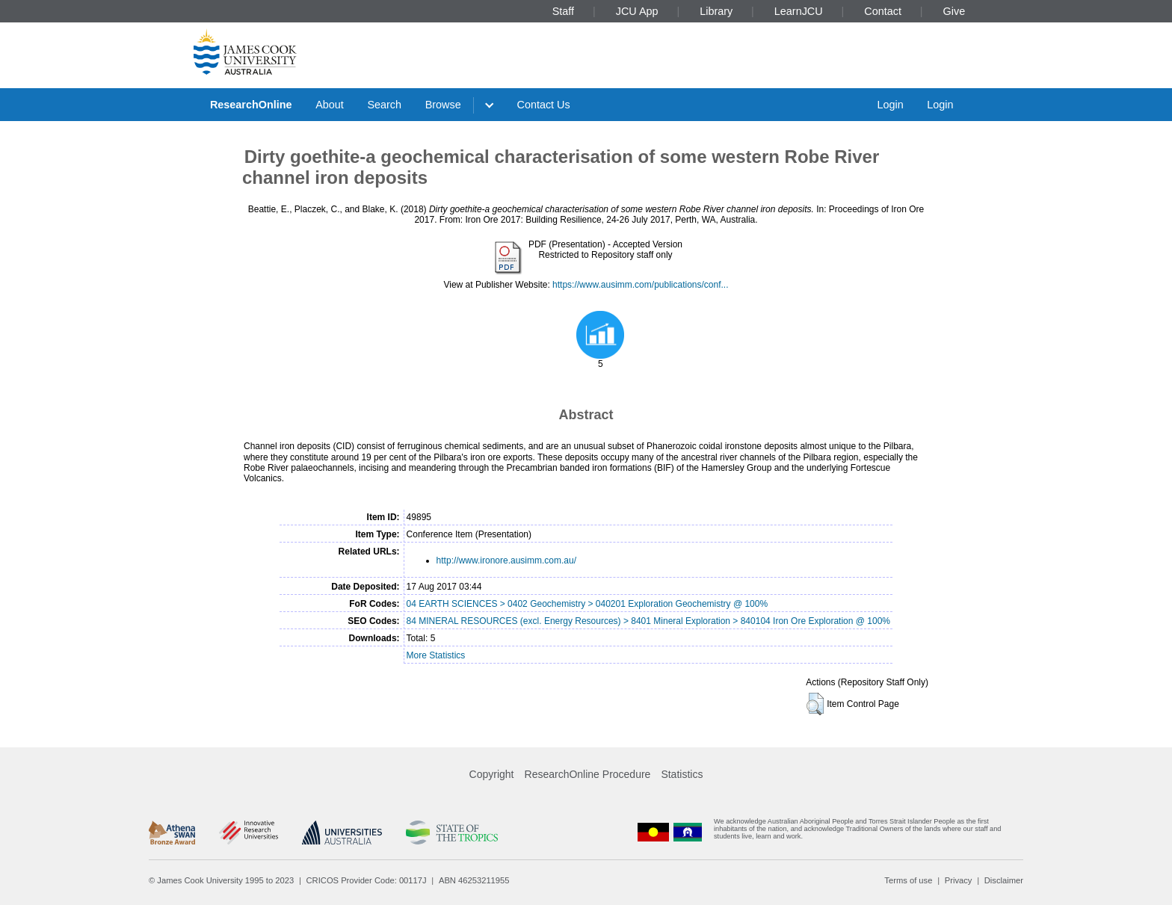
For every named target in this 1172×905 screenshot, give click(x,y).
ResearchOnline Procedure (588, 774)
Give (954, 11)
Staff (563, 11)
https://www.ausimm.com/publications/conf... (640, 284)
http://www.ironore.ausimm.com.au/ (506, 560)
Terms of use (908, 880)
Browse (443, 105)
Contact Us (543, 105)
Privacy (958, 880)
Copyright (491, 774)
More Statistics (436, 655)
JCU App (637, 11)
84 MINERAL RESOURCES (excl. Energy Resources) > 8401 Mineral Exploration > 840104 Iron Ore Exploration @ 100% (648, 621)
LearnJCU (798, 11)
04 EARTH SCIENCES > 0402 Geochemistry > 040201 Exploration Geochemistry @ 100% (587, 604)
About (329, 105)
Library (716, 11)
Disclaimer (1003, 880)
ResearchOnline (251, 105)
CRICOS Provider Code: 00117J (366, 880)
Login (890, 105)
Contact (882, 11)
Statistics (682, 774)
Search (384, 105)
